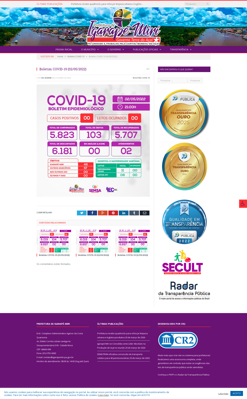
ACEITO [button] (237, 393)
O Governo (114, 49)
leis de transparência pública (172, 367)
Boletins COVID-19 (141, 78)
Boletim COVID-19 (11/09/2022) (133, 255)
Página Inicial (63, 49)
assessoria (180, 359)
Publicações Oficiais (145, 49)
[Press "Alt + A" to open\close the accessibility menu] (243, 204)
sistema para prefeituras (197, 355)
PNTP (171, 374)
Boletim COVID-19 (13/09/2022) (54, 255)
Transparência (179, 49)
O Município (88, 49)
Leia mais (103, 395)
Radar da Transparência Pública (193, 374)
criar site (177, 355)
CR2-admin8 (46, 78)
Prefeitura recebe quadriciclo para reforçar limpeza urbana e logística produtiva (108, 4)
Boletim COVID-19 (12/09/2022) (93, 255)
